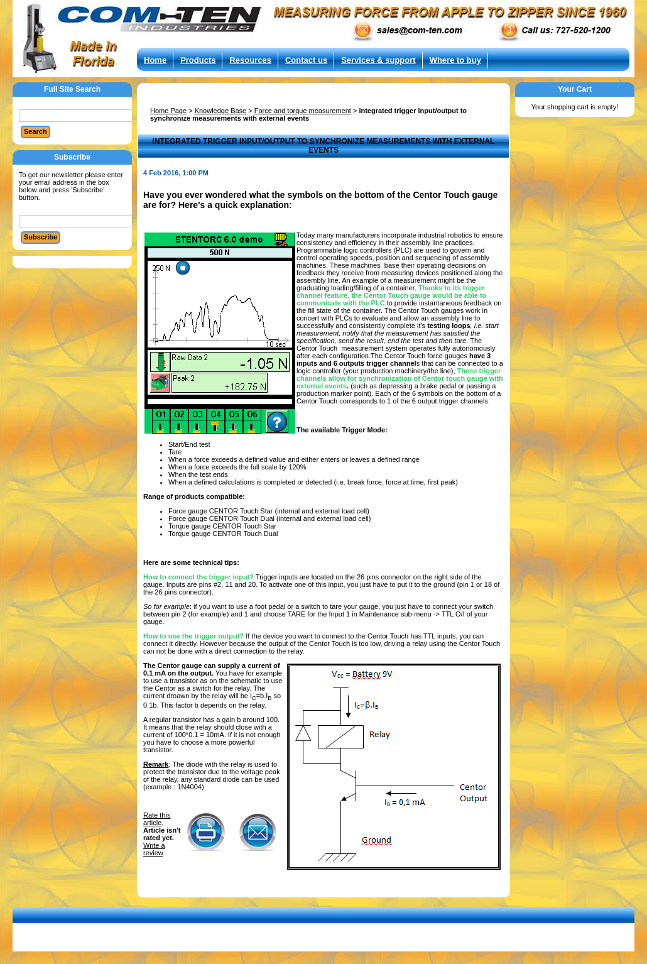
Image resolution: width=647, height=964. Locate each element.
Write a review (154, 849)
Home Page (168, 110)
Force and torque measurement (302, 110)
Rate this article (156, 818)
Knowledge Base (221, 110)
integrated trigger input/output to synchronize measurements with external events (308, 114)
